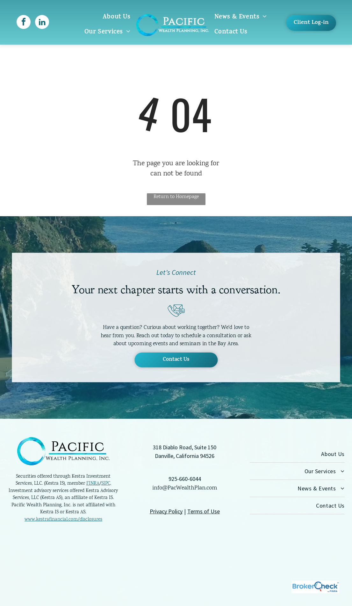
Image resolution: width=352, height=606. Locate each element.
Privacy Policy (166, 511)
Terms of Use (203, 511)
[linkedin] (42, 23)
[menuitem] (116, 17)
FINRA (92, 483)
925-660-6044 (185, 478)
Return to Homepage (176, 197)
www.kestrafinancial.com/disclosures (63, 519)
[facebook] (24, 23)
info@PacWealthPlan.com (184, 488)
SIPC (105, 483)
